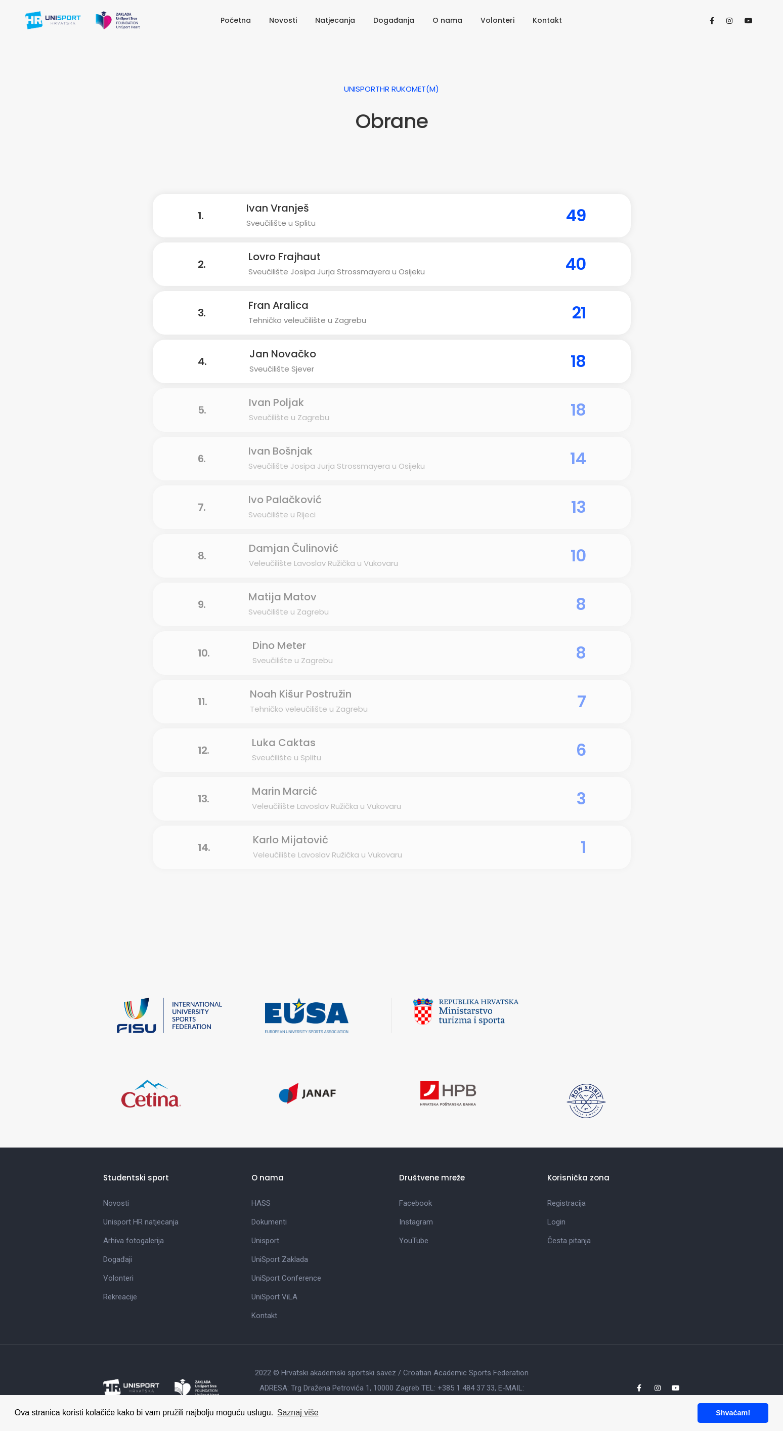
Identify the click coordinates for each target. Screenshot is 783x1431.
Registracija (566, 1203)
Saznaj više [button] (298, 1412)
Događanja (393, 20)
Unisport (265, 1240)
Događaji (117, 1259)
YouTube (413, 1240)
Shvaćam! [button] (733, 1413)
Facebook (415, 1203)
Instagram (416, 1221)
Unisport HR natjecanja (141, 1221)
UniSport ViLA (274, 1296)
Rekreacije (120, 1296)
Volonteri (497, 20)
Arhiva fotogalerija (133, 1240)
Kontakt (547, 20)
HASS (261, 1203)
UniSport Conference (286, 1278)
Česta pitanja (569, 1240)
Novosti (283, 20)
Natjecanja (335, 20)
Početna (236, 20)
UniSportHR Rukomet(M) (391, 89)
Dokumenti (269, 1221)
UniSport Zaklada (279, 1259)
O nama (447, 20)
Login (556, 1221)
